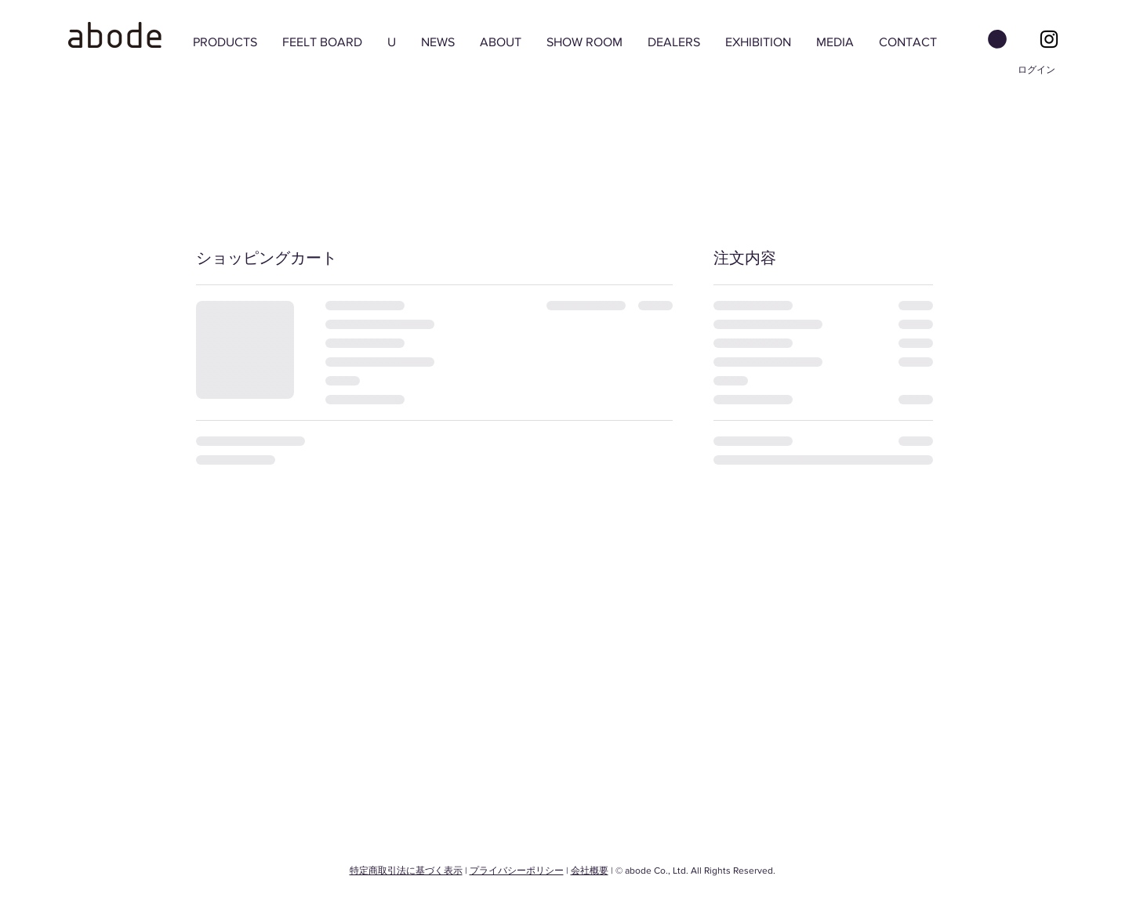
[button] (997, 39)
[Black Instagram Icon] (1049, 39)
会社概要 (589, 870)
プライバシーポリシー (517, 870)
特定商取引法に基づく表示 (406, 870)
